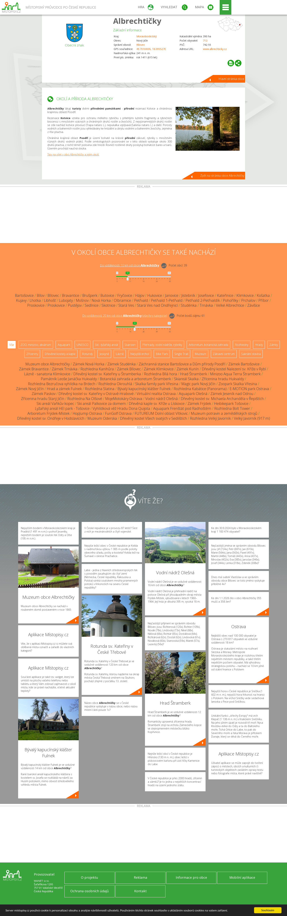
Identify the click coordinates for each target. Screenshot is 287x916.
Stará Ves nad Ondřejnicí (157, 305)
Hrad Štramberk (193, 373)
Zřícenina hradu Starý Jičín (42, 398)
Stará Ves (126, 305)
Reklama (140, 877)
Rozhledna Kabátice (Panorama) (200, 388)
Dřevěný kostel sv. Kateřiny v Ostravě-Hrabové (96, 393)
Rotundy (87, 354)
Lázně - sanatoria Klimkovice (47, 373)
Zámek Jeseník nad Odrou (231, 393)
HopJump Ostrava (87, 413)
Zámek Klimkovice (159, 368)
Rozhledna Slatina (99, 388)
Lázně (120, 354)
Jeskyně (104, 354)
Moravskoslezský (146, 36)
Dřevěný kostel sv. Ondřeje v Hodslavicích (50, 418)
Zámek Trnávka (64, 368)
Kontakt (140, 891)
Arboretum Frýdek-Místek (48, 413)
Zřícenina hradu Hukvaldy (223, 378)
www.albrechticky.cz (215, 49)
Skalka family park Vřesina (156, 383)
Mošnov (82, 300)
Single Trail (181, 354)
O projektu (89, 877)
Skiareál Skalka (186, 378)
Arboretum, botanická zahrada (208, 345)
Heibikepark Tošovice (231, 403)
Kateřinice (225, 295)
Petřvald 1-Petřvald (166, 300)
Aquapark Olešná (193, 393)
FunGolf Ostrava (118, 413)
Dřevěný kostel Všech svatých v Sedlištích (153, 418)
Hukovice (154, 295)
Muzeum (200, 354)
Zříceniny (32, 354)
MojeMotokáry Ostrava (123, 398)
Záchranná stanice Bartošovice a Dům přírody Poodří (182, 364)
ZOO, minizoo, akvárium (35, 345)
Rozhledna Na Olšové (84, 398)
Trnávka (206, 305)
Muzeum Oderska (102, 418)
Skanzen (130, 345)
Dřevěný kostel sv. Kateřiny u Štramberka (107, 373)
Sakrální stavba (251, 354)
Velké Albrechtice (230, 305)
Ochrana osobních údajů (89, 891)
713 (205, 40)
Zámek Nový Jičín (30, 388)
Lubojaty (66, 300)
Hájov (139, 295)
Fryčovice (124, 295)
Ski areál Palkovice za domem (101, 403)
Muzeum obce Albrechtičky (47, 364)
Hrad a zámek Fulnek (64, 388)
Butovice (107, 295)
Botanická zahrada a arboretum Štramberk (135, 378)
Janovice (171, 295)
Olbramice (122, 300)
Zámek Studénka (121, 364)
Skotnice (108, 305)
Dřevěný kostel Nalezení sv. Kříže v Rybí (234, 368)
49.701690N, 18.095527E (151, 49)
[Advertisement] (143, 215)
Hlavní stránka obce (231, 79)
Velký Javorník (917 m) (252, 418)
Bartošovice (24, 295)
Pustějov (75, 305)
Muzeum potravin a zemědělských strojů (224, 413)
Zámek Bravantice (34, 368)
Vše (11, 345)
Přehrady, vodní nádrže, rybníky (162, 345)
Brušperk (89, 295)
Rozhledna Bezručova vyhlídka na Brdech (61, 383)
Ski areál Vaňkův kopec (55, 403)
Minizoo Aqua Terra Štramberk (235, 373)
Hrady (259, 345)
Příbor (263, 300)
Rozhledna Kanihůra (97, 368)
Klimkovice (245, 295)
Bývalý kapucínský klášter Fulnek (144, 388)
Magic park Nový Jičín (198, 383)
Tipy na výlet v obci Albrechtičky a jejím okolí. (73, 154)
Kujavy (21, 300)
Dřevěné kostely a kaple (60, 354)
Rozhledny (241, 345)
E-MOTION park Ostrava (249, 388)
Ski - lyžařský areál (106, 345)
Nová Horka (101, 300)
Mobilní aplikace (242, 877)
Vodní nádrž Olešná (161, 398)
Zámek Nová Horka (88, 364)
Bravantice (70, 295)
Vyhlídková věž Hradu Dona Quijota (121, 408)
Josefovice (206, 295)
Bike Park (162, 354)
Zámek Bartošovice (244, 364)
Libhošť (50, 300)
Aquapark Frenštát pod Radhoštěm (182, 408)
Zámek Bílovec (129, 368)
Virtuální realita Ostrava (156, 393)
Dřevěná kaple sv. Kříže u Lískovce (156, 403)
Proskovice (35, 305)
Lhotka (35, 300)
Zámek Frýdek (199, 403)
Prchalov (248, 300)
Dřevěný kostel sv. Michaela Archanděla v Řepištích (222, 398)
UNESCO (82, 345)
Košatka (263, 295)
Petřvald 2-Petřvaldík (203, 300)
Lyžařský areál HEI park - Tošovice (62, 408)
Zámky (273, 345)
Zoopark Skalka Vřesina (238, 383)
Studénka (189, 305)
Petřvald (141, 300)
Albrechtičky (137, 21)
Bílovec (140, 44)
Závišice (253, 305)
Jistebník (188, 295)
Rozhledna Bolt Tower (232, 408)
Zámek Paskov (43, 393)
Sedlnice (91, 305)
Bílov (40, 295)
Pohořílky (230, 300)
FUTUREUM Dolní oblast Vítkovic (161, 413)
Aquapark (64, 345)
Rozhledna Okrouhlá (115, 383)
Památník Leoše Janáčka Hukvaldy (69, 378)
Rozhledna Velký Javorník (210, 418)
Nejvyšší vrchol (139, 354)
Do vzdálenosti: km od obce (129, 265)
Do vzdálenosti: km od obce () (124, 316)
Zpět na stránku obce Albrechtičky (222, 176)
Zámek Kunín (188, 368)
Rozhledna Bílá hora (160, 373)
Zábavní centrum (224, 354)
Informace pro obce (191, 877)
